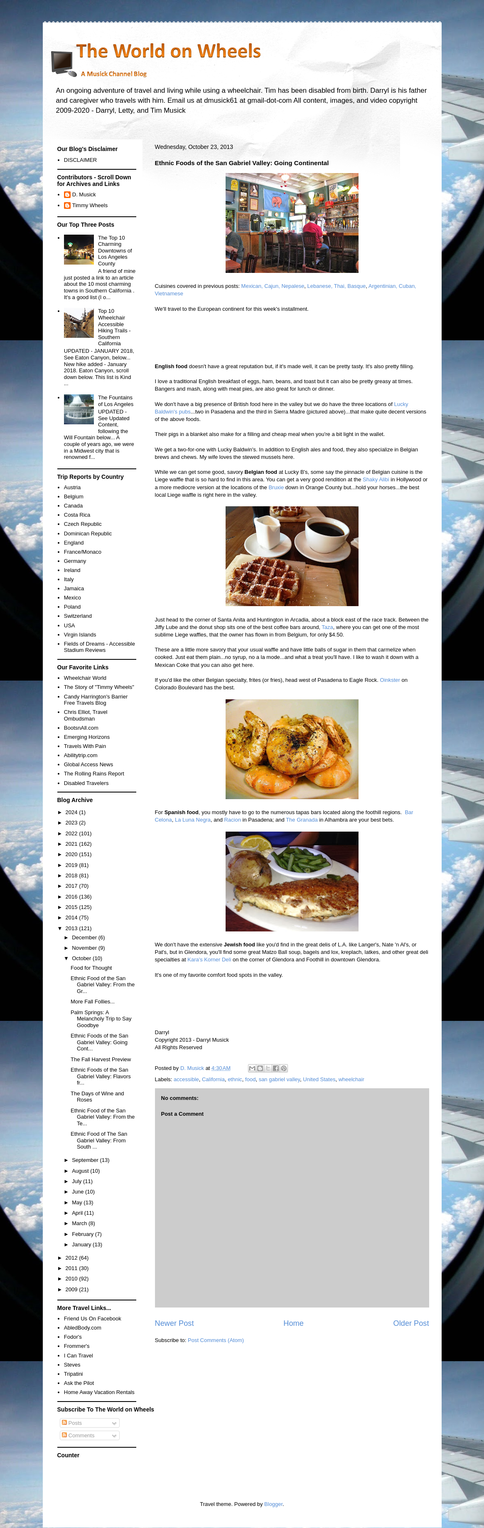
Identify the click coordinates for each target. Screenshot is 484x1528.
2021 (72, 844)
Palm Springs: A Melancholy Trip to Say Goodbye (101, 1018)
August (81, 1171)
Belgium (74, 496)
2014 (72, 917)
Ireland (72, 570)
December (85, 937)
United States (319, 1079)
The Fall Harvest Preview (101, 1059)
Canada (73, 506)
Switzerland (78, 616)
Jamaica (74, 588)
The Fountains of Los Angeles (115, 400)
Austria (72, 487)
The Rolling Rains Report (94, 773)
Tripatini (73, 1374)
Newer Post (174, 1323)
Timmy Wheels (90, 205)
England (74, 543)
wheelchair (351, 1079)
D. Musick (84, 194)
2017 (72, 886)
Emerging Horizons (87, 737)
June (78, 1192)
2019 (72, 865)
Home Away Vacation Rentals (99, 1392)
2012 (72, 1258)
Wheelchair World (85, 678)
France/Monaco (82, 552)
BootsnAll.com (81, 728)
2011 (72, 1268)
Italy (69, 579)
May (78, 1202)
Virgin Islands (80, 635)
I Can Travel (78, 1355)
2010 (72, 1278)
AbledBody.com (82, 1328)
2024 (72, 812)
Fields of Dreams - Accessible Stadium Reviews (99, 647)
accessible (186, 1079)
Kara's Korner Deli (209, 959)
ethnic (235, 1079)
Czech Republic (83, 524)
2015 (72, 907)
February (83, 1234)
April (78, 1213)
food (250, 1079)
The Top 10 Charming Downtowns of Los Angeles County (115, 251)
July (77, 1181)
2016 (72, 897)
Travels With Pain (85, 746)
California (213, 1079)
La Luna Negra (193, 820)
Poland (72, 607)
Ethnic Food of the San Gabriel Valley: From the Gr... (103, 984)
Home (293, 1323)
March (80, 1223)
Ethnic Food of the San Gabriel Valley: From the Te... (103, 1117)
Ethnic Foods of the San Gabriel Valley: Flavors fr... (101, 1076)
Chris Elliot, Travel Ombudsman (86, 715)
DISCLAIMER (80, 160)
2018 (72, 875)
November (85, 948)
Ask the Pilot (79, 1383)
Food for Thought (91, 968)
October (82, 958)
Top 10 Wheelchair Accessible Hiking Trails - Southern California (114, 327)
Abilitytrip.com (81, 755)
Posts (72, 1423)
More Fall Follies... (93, 1001)
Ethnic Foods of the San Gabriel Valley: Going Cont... (99, 1042)
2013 (72, 928)
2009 (72, 1289)
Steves (72, 1365)
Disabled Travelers (86, 783)
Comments (78, 1435)
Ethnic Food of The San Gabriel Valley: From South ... (99, 1140)
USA (69, 625)
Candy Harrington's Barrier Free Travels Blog (96, 699)
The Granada (302, 820)
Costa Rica (77, 515)
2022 (72, 833)
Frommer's (77, 1346)
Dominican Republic (88, 533)
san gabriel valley (279, 1079)
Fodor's (73, 1337)
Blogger (273, 1504)
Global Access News (88, 764)
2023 (72, 823)
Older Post (411, 1323)
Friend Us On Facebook (92, 1318)
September (86, 1160)
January (82, 1244)
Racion (232, 820)
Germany (75, 561)
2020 (72, 854)
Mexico (72, 597)
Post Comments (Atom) (216, 1340)
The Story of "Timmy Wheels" (99, 687)
